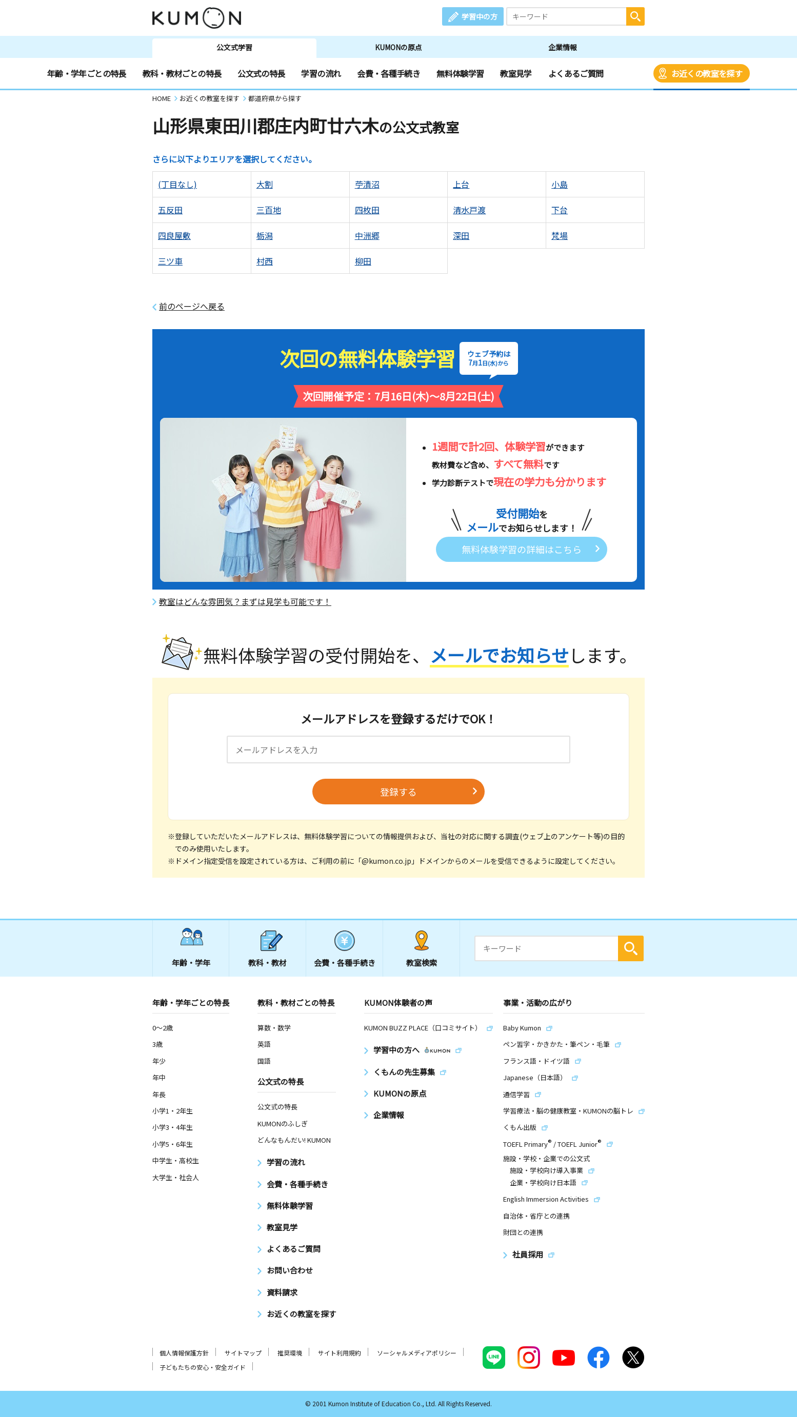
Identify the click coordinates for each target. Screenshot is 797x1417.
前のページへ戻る (192, 306)
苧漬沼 (367, 184)
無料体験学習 (460, 73)
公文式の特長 (261, 73)
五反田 (170, 210)
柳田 (363, 261)
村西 (264, 261)
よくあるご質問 (576, 73)
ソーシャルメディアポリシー (416, 1352)
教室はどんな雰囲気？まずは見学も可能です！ (245, 601)
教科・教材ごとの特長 (182, 73)
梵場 (559, 235)
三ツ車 (170, 261)
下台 (559, 210)
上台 (461, 184)
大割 (264, 184)
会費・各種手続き (388, 73)
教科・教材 (267, 962)
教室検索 (421, 962)
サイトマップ (243, 1352)
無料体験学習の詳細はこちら (522, 549)
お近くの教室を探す (706, 73)
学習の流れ (321, 73)
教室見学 (515, 73)
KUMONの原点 (398, 47)
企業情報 (562, 47)
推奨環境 (289, 1352)
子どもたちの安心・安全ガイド (203, 1367)
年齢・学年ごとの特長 (86, 73)
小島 (559, 184)
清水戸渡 (469, 210)
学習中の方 (479, 16)
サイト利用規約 (339, 1352)
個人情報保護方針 (184, 1352)
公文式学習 (234, 47)
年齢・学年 (191, 962)
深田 (461, 235)
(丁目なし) (177, 184)
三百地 (268, 210)
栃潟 (264, 235)
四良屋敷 (174, 235)
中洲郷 (367, 235)
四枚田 (367, 210)
